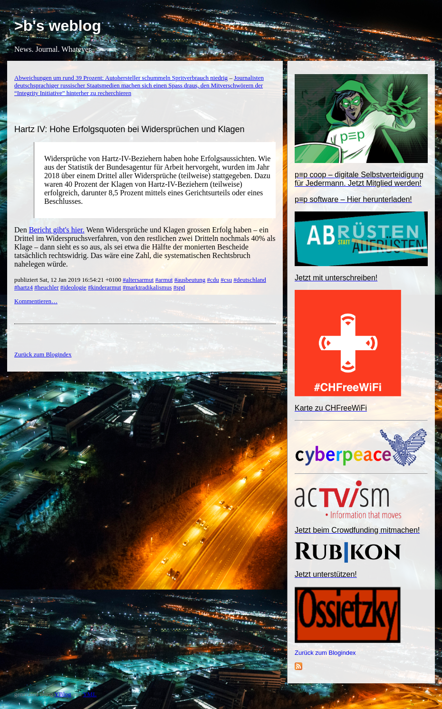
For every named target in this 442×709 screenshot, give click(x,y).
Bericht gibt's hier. (57, 230)
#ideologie (73, 287)
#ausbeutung (190, 279)
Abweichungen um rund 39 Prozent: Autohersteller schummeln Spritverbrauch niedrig (121, 77)
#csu (226, 279)
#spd (179, 287)
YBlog (63, 694)
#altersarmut (138, 279)
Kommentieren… (36, 301)
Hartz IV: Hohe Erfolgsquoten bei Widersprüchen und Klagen (129, 129)
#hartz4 (23, 287)
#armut (164, 279)
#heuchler (46, 287)
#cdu (213, 279)
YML (89, 694)
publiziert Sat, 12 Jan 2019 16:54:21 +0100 (68, 279)
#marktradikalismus (147, 287)
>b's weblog (57, 25)
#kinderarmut (104, 287)
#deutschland (249, 279)
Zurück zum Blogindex (325, 652)
